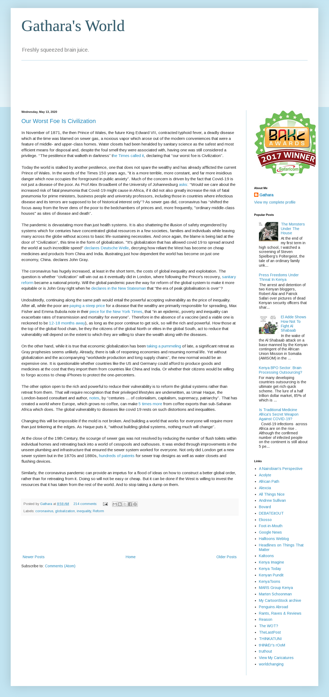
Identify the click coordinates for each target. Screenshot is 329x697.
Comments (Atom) (60, 566)
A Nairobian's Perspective (281, 468)
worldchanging (271, 664)
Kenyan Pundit (271, 575)
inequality (84, 511)
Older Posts (226, 557)
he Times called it (128, 155)
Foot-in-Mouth (270, 526)
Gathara (266, 195)
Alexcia (265, 488)
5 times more (150, 403)
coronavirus (44, 511)
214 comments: (86, 504)
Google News (270, 532)
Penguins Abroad (273, 607)
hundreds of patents (117, 455)
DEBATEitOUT (271, 513)
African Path (269, 481)
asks (183, 184)
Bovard (265, 507)
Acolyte (265, 475)
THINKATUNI (270, 639)
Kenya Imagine (271, 562)
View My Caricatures (276, 658)
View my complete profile (275, 202)
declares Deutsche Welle (106, 248)
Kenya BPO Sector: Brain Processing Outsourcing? (280, 370)
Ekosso (265, 520)
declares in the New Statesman (118, 288)
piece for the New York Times (116, 311)
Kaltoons (266, 556)
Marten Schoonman (275, 594)
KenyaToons (269, 581)
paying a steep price (87, 305)
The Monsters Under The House (293, 228)
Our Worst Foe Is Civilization (58, 121)
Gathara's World (73, 26)
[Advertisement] (129, 535)
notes (94, 398)
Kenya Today (270, 568)
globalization (65, 511)
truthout (265, 651)
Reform (98, 511)
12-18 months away (67, 323)
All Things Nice (272, 494)
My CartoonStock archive (280, 600)
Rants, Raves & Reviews (280, 613)
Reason (265, 619)
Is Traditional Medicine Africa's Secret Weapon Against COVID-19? (279, 414)
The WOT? (268, 626)
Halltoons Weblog (274, 539)
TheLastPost (270, 632)
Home (131, 557)
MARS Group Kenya (276, 587)
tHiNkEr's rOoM (272, 645)
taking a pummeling (164, 346)
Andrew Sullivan (272, 500)
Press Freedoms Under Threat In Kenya (279, 277)
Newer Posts (34, 557)
